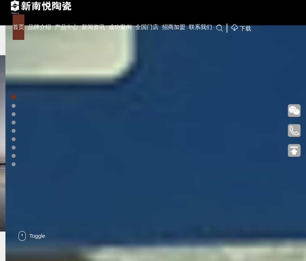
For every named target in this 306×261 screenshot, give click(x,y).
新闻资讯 (93, 27)
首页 (18, 27)
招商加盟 (173, 27)
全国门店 (146, 27)
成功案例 (120, 27)
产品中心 (66, 27)
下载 (241, 28)
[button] (13, 97)
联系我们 (200, 27)
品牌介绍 (39, 27)
